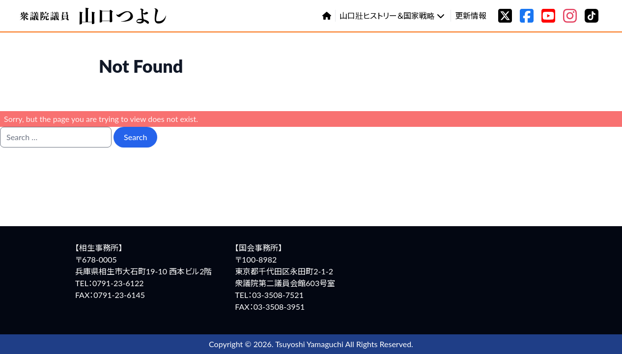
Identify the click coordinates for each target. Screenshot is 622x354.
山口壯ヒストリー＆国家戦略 (392, 15)
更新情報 (470, 15)
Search (135, 137)
